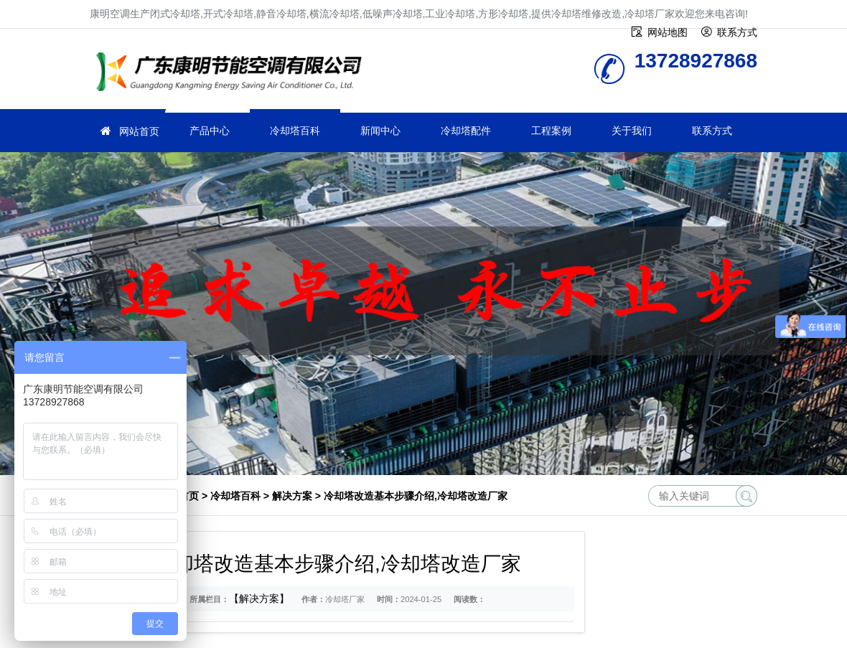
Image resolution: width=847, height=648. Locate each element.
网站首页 (139, 131)
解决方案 (292, 496)
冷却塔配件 (466, 130)
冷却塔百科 (295, 130)
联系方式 (712, 130)
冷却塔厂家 (233, 73)
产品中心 (209, 130)
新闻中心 (380, 130)
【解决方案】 (259, 598)
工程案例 (551, 130)
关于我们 (632, 130)
